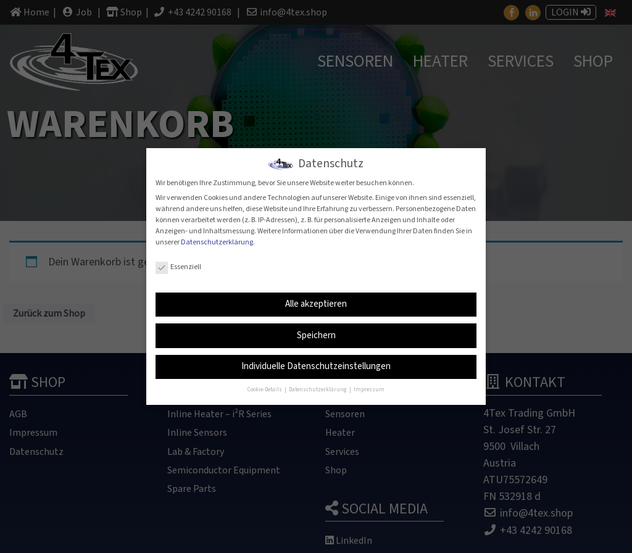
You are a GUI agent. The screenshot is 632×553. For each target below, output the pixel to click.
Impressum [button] (369, 386)
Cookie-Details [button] (265, 386)
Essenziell (178, 262)
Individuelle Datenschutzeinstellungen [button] (316, 362)
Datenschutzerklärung (217, 238)
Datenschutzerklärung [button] (318, 386)
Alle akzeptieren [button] (316, 299)
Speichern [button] (316, 331)
